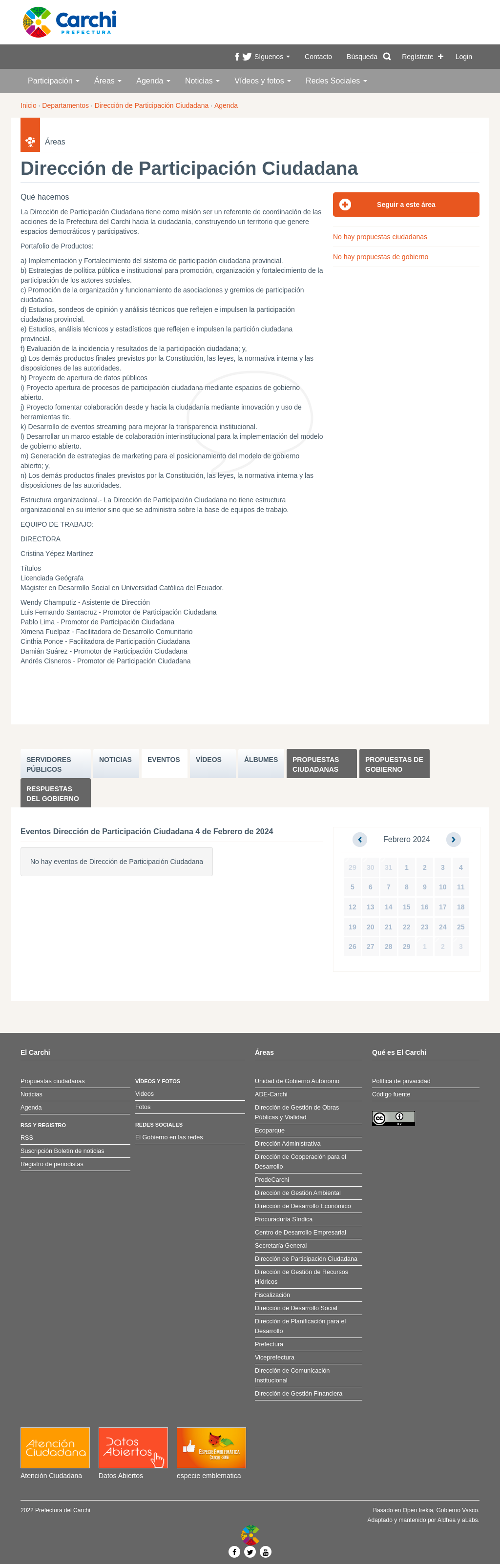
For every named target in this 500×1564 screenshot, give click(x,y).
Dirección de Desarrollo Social (296, 1308)
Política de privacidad (401, 1081)
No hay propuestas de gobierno (380, 257)
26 (352, 946)
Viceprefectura (274, 1357)
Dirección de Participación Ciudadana (151, 105)
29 (352, 867)
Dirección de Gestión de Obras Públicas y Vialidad (297, 1112)
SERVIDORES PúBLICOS (48, 764)
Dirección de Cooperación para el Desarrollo (300, 1161)
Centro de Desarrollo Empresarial (300, 1232)
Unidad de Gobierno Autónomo (297, 1081)
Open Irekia (418, 1510)
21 (389, 927)
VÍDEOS (209, 759)
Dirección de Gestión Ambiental (298, 1193)
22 (407, 927)
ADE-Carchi (271, 1094)
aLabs (470, 1520)
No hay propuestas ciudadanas (380, 237)
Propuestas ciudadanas (315, 764)
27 (371, 946)
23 (425, 927)
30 (371, 867)
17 (443, 907)
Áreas (108, 81)
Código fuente (391, 1094)
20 (371, 927)
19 (352, 927)
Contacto (318, 57)
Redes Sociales (336, 81)
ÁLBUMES (261, 759)
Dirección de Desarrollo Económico (303, 1206)
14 (389, 907)
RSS (27, 1137)
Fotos (143, 1107)
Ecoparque (270, 1130)
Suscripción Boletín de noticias (62, 1151)
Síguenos (272, 57)
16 (425, 907)
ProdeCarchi (272, 1179)
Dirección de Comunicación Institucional (292, 1375)
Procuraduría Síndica (283, 1219)
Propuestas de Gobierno (394, 764)
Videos (144, 1094)
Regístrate (418, 57)
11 (461, 887)
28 (389, 946)
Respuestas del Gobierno (52, 794)
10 (443, 887)
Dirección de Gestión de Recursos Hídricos (301, 1277)
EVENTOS (163, 759)
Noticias (202, 81)
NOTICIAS (115, 759)
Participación (54, 81)
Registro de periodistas (52, 1164)
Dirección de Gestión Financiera (298, 1393)
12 (352, 907)
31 (389, 867)
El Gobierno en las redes (169, 1137)
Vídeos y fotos (262, 81)
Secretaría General (281, 1245)
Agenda (153, 81)
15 (407, 907)
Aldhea (447, 1520)
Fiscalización (272, 1295)
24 (443, 927)
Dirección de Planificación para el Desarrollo (300, 1326)
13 (371, 907)
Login (464, 57)
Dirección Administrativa (287, 1143)
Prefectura (269, 1344)
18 (461, 907)
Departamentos (65, 105)
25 (461, 927)
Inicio (29, 105)
